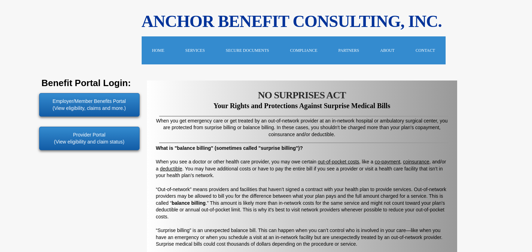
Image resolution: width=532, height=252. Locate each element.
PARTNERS (348, 50)
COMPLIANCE (303, 50)
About (387, 50)
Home (158, 50)
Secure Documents (247, 50)
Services (195, 50)
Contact (425, 50)
